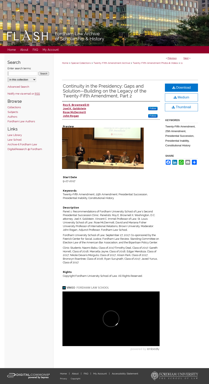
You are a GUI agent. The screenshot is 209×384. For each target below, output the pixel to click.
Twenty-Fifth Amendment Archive (111, 63)
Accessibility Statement (125, 373)
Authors (12, 116)
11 (182, 63)
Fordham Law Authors (21, 121)
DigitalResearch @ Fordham (25, 149)
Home (65, 63)
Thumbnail (181, 107)
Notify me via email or (24, 93)
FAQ (86, 373)
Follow (153, 108)
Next (186, 58)
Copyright (75, 378)
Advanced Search (18, 86)
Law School (15, 139)
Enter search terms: (19, 68)
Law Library (15, 135)
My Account (100, 373)
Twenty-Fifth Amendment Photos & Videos (155, 63)
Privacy (64, 378)
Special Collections (81, 63)
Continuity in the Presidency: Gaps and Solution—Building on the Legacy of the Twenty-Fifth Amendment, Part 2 (104, 90)
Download (181, 87)
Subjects (13, 112)
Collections (14, 107)
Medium (181, 97)
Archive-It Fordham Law (22, 144)
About (75, 373)
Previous (172, 58)
